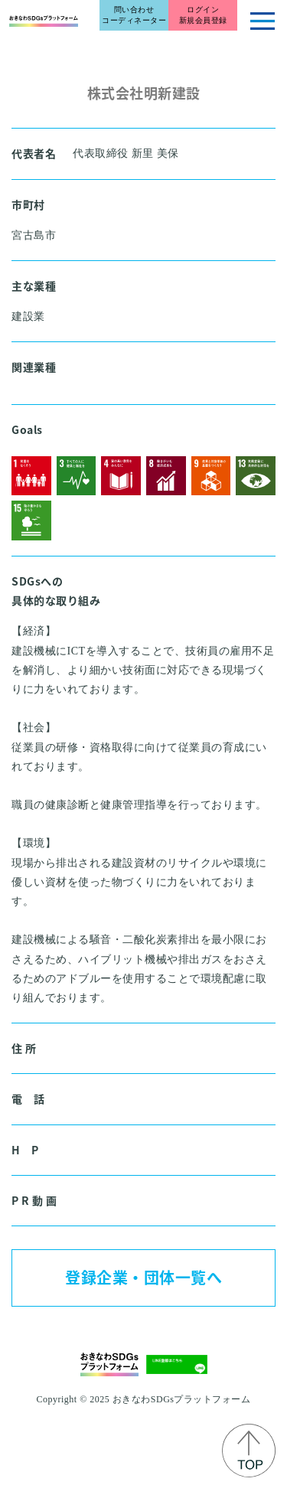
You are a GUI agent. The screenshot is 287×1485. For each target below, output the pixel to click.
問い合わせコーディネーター (134, 14)
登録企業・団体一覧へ (143, 1277)
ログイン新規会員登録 (203, 14)
